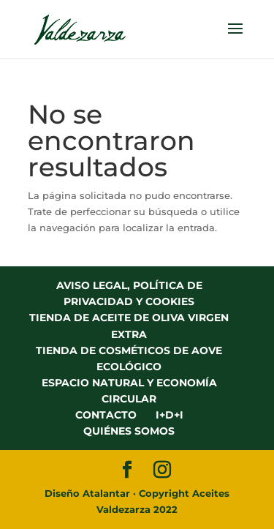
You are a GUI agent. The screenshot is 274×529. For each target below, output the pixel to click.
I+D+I (169, 414)
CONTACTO (106, 414)
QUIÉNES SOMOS (129, 431)
